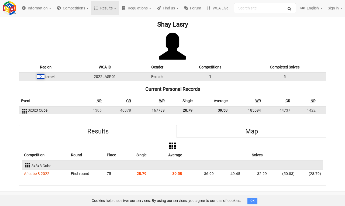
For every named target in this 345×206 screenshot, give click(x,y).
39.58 (222, 110)
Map (251, 131)
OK (252, 201)
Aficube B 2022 (36, 173)
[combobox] (265, 8)
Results (98, 131)
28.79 (187, 110)
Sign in (335, 8)
